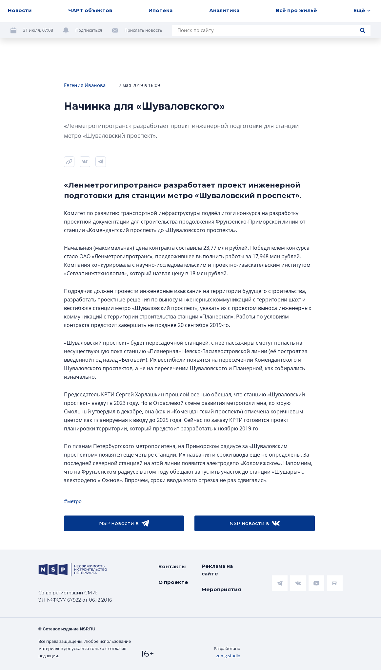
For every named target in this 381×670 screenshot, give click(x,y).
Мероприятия (221, 589)
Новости (20, 10)
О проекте (173, 582)
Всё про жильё (296, 10)
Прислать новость (143, 30)
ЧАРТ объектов (90, 10)
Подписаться (88, 30)
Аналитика (224, 10)
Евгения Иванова (85, 85)
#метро (73, 501)
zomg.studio (228, 656)
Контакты (172, 566)
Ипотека (160, 10)
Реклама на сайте (217, 570)
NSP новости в (124, 523)
